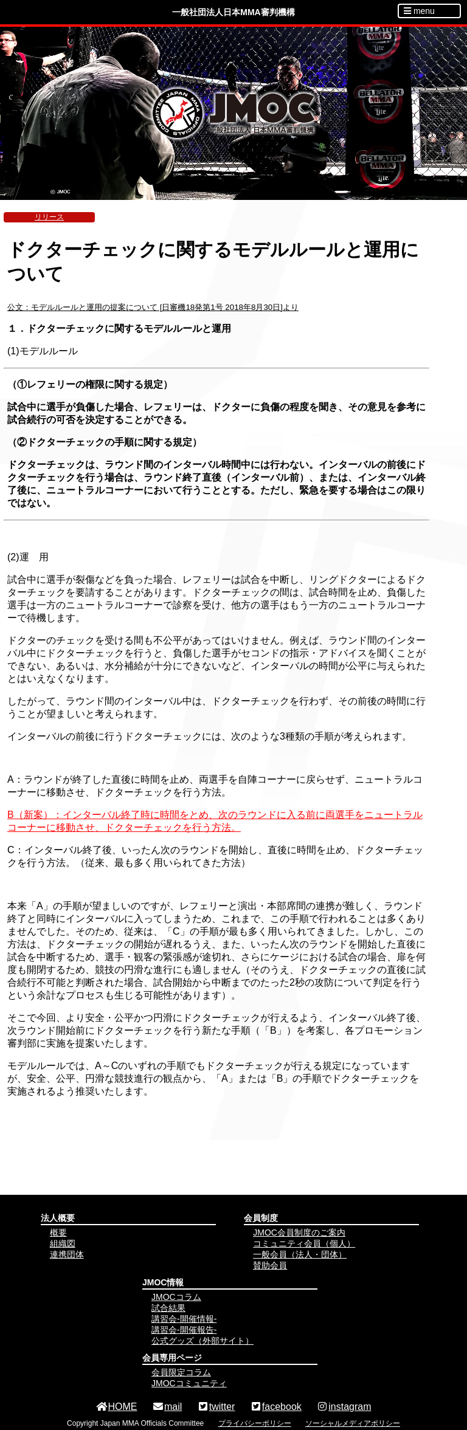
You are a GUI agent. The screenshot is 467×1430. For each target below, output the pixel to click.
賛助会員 (270, 1265)
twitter (216, 1406)
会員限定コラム (181, 1372)
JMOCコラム (176, 1297)
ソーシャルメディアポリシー (352, 1423)
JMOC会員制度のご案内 (299, 1232)
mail (167, 1406)
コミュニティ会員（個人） (304, 1243)
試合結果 (168, 1308)
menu (419, 11)
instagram (343, 1406)
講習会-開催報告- (183, 1330)
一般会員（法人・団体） (300, 1254)
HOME (116, 1406)
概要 (58, 1232)
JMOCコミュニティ (189, 1383)
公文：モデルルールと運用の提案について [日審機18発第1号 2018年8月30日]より (153, 307)
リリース (49, 217)
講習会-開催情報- (183, 1319)
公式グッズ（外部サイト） (202, 1341)
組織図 (62, 1243)
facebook (276, 1406)
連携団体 (67, 1254)
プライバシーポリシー (254, 1423)
